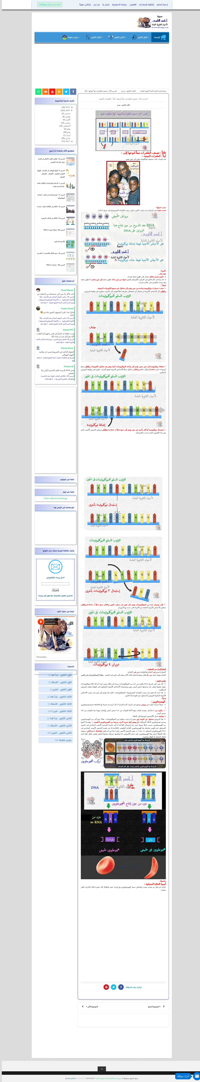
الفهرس (131, 5)
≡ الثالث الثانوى (92, 37)
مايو (67, 132)
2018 (65, 110)
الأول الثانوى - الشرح (60, 689)
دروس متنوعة (63, 740)
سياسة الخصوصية (117, 5)
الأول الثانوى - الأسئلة (60, 682)
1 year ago (42, 303)
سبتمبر (65, 123)
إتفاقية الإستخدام (144, 5)
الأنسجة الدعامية (57, 241)
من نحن (95, 5)
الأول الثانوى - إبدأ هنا (59, 675)
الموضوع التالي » (90, 1007)
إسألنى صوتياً (83, 5)
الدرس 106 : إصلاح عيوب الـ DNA (52, 230)
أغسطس (65, 126)
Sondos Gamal (65, 308)
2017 (65, 141)
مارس (66, 138)
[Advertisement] (100, 67)
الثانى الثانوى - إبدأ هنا (59, 718)
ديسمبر (65, 113)
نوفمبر (66, 116)
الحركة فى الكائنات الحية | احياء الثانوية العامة (57, 358)
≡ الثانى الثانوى (115, 37)
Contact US (79, 1078)
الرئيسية (158, 37)
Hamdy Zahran (65, 348)
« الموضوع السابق (152, 1007)
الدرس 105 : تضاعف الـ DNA (54, 265)
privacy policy (68, 1078)
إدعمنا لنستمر (160, 5)
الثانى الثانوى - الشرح (60, 733)
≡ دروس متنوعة (69, 37)
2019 (65, 107)
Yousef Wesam (65, 290)
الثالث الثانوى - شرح (121, 105)
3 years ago (58, 342)
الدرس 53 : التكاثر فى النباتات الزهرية (51, 218)
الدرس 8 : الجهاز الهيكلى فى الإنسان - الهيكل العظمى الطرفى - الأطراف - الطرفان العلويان (49, 174)
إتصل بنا (104, 5)
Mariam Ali (67, 366)
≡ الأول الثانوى (138, 37)
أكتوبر (66, 120)
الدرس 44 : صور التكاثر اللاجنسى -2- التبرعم (49, 253)
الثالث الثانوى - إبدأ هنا (59, 697)
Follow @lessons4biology (53, 498)
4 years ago (47, 379)
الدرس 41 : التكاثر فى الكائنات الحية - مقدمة (49, 206)
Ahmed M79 (66, 330)
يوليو (66, 129)
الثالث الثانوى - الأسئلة (59, 704)
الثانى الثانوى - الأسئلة (59, 726)
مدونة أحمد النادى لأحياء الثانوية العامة (107, 1078)
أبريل (66, 135)
